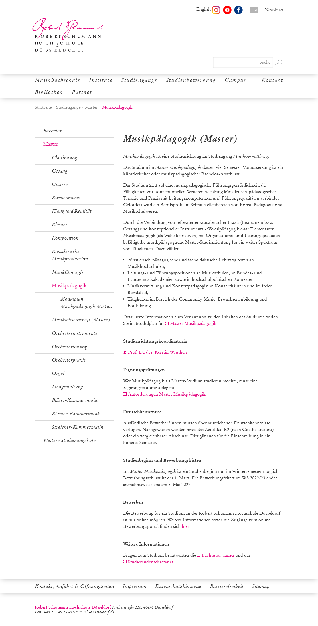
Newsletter (274, 9)
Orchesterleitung (69, 347)
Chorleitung (64, 158)
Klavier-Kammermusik (76, 414)
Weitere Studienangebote (69, 440)
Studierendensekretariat (150, 561)
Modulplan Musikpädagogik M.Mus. (86, 302)
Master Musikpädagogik (193, 323)
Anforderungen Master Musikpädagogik (167, 394)
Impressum (135, 586)
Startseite (43, 107)
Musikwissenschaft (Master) (81, 320)
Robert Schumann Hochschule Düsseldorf (68, 35)
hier (185, 526)
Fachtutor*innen (218, 555)
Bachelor (52, 131)
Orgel (58, 373)
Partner (82, 92)
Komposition (65, 238)
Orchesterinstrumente (75, 333)
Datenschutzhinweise (178, 586)
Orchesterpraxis (69, 360)
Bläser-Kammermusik (75, 400)
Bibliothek (49, 92)
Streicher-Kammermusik (77, 427)
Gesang (60, 171)
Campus (235, 80)
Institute (101, 80)
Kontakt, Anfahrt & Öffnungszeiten (74, 586)
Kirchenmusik (66, 198)
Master (91, 107)
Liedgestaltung (67, 387)
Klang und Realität (72, 211)
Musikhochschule (57, 80)
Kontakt (272, 80)
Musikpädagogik (69, 286)
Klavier (60, 225)
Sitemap (261, 586)
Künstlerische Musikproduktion (70, 255)
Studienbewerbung (191, 80)
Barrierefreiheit (227, 586)
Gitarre (60, 184)
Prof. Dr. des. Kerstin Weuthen (157, 352)
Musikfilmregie (68, 272)
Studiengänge (139, 80)
